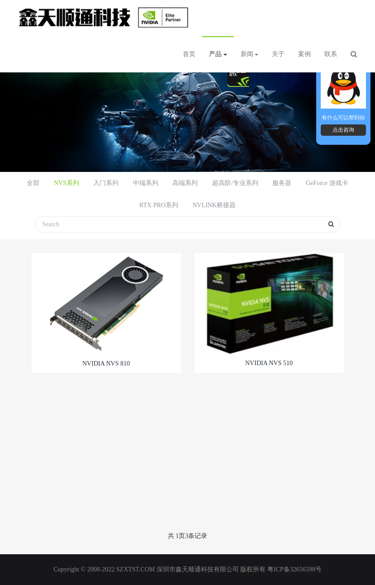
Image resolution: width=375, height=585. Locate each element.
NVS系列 (66, 183)
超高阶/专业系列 (235, 183)
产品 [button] (218, 54)
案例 (304, 54)
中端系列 (145, 183)
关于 (278, 54)
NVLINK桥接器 (214, 205)
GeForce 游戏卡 (327, 183)
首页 (189, 54)
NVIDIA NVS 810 (106, 363)
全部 (33, 183)
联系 (330, 54)
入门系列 (106, 183)
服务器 (281, 183)
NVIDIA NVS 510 (269, 363)
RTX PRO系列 (158, 205)
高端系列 (185, 183)
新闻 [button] (250, 54)
